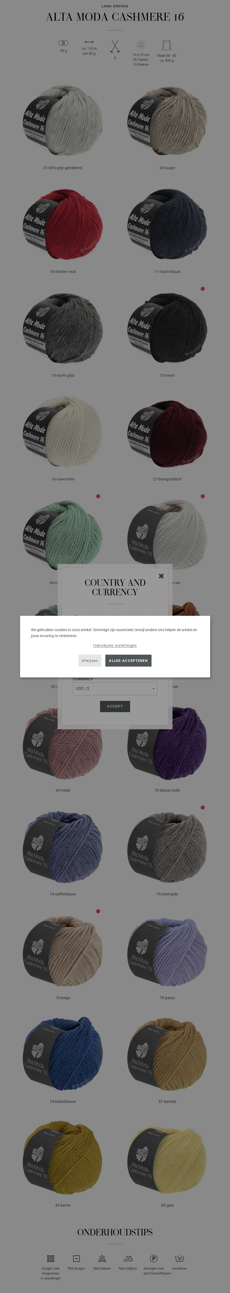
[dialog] (115, 646)
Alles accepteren (128, 661)
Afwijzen (90, 661)
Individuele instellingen (115, 645)
